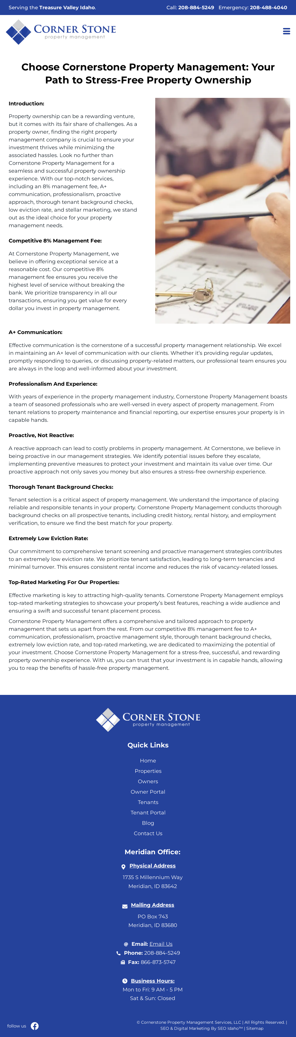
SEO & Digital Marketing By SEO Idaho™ (201, 1028)
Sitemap (254, 1028)
